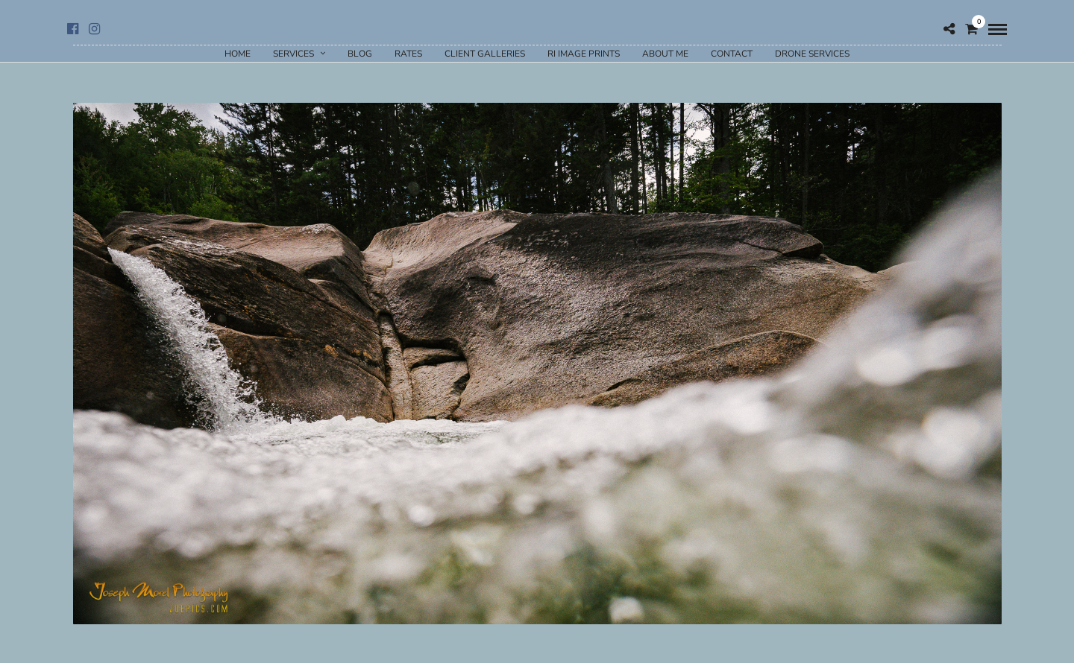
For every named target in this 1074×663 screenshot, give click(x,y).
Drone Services (812, 54)
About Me (665, 54)
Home (237, 54)
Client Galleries (485, 54)
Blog (360, 54)
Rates (408, 54)
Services (293, 54)
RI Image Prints (583, 54)
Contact (732, 54)
